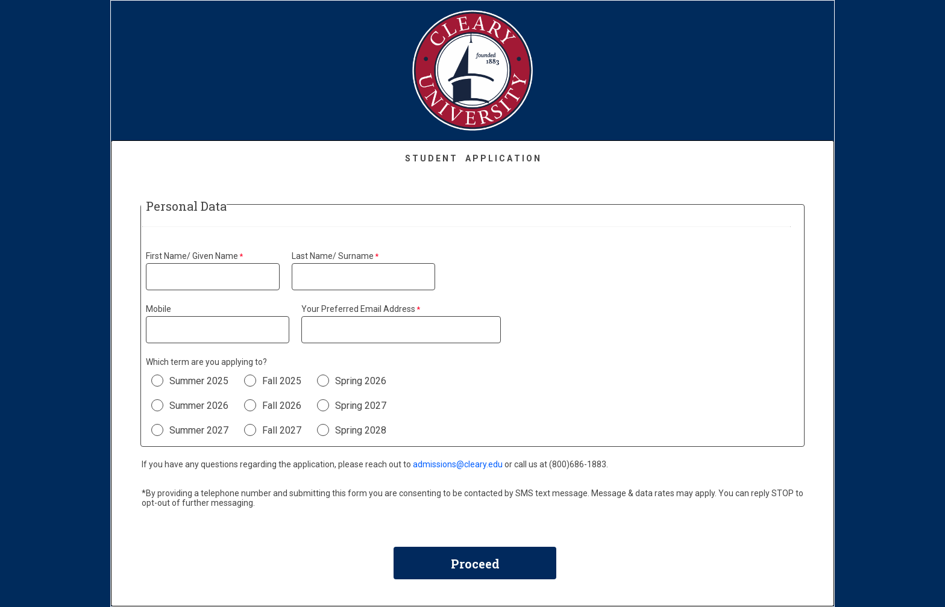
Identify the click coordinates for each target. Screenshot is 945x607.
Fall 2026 (281, 405)
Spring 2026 (360, 381)
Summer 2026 (198, 405)
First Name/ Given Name (192, 256)
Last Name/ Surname (333, 256)
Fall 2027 (281, 430)
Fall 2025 (281, 381)
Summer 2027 (198, 430)
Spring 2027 (360, 405)
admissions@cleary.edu (458, 464)
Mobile (158, 309)
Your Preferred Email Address (358, 309)
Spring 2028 (360, 430)
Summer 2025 (198, 381)
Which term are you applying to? (206, 362)
